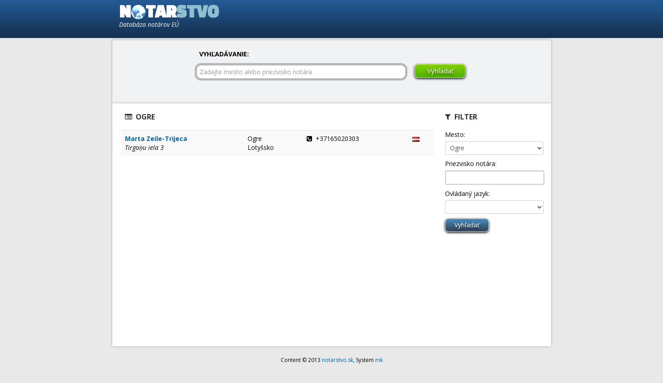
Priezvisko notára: (470, 163)
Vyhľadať (440, 70)
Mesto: (455, 134)
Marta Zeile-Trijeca (156, 138)
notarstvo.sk (337, 360)
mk (379, 360)
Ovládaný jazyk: (467, 193)
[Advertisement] (442, 18)
